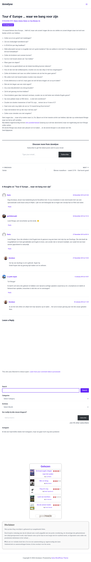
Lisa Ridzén (48, 474)
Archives (5, 404)
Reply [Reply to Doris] (10, 249)
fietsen (25, 21)
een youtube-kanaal (33, 123)
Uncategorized (8, 25)
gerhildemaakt (12, 216)
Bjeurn (16, 21)
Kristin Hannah (48, 505)
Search (4, 387)
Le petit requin (12, 277)
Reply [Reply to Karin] (10, 207)
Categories (5, 396)
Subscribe (65, 154)
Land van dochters (44, 495)
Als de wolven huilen (44, 503)
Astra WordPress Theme (59, 556)
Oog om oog (44, 487)
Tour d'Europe (34, 21)
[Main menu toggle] (86, 4)
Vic (39, 21)
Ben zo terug (44, 479)
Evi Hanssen (49, 497)
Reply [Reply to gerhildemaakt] (10, 225)
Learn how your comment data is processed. (45, 372)
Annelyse (7, 4)
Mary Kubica (49, 481)
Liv (28, 21)
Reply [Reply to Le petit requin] (10, 293)
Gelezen (45, 464)
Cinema (20, 21)
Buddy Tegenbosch (48, 489)
